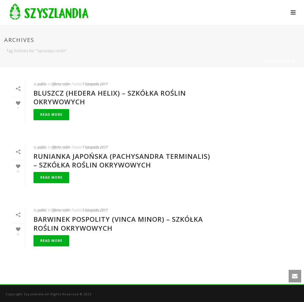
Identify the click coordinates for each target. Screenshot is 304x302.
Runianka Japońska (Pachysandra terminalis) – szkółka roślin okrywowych (121, 160)
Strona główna (245, 61)
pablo (42, 84)
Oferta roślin (60, 84)
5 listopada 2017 (95, 210)
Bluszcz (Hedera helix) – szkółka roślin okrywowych (109, 97)
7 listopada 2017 (95, 84)
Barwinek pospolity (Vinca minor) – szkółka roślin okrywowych (118, 223)
